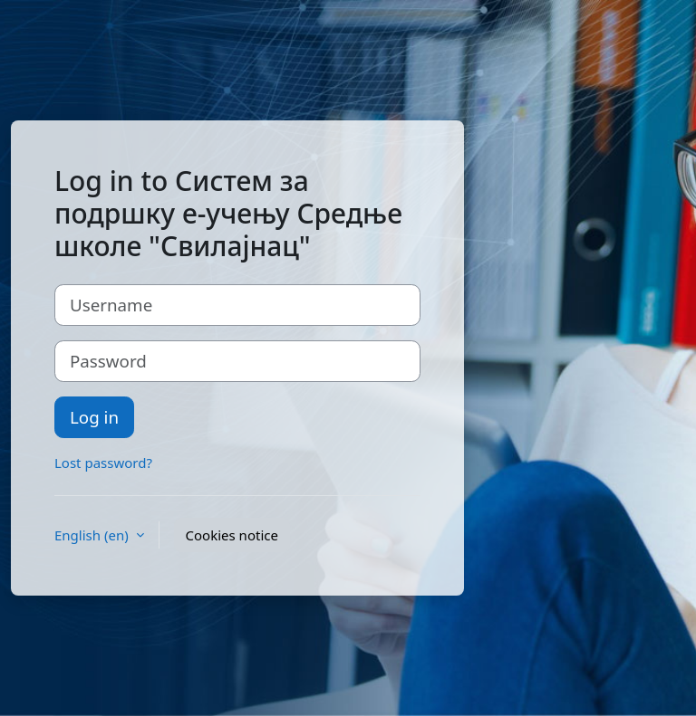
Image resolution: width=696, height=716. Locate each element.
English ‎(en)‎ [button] (93, 535)
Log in (94, 417)
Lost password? (103, 462)
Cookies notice (232, 535)
